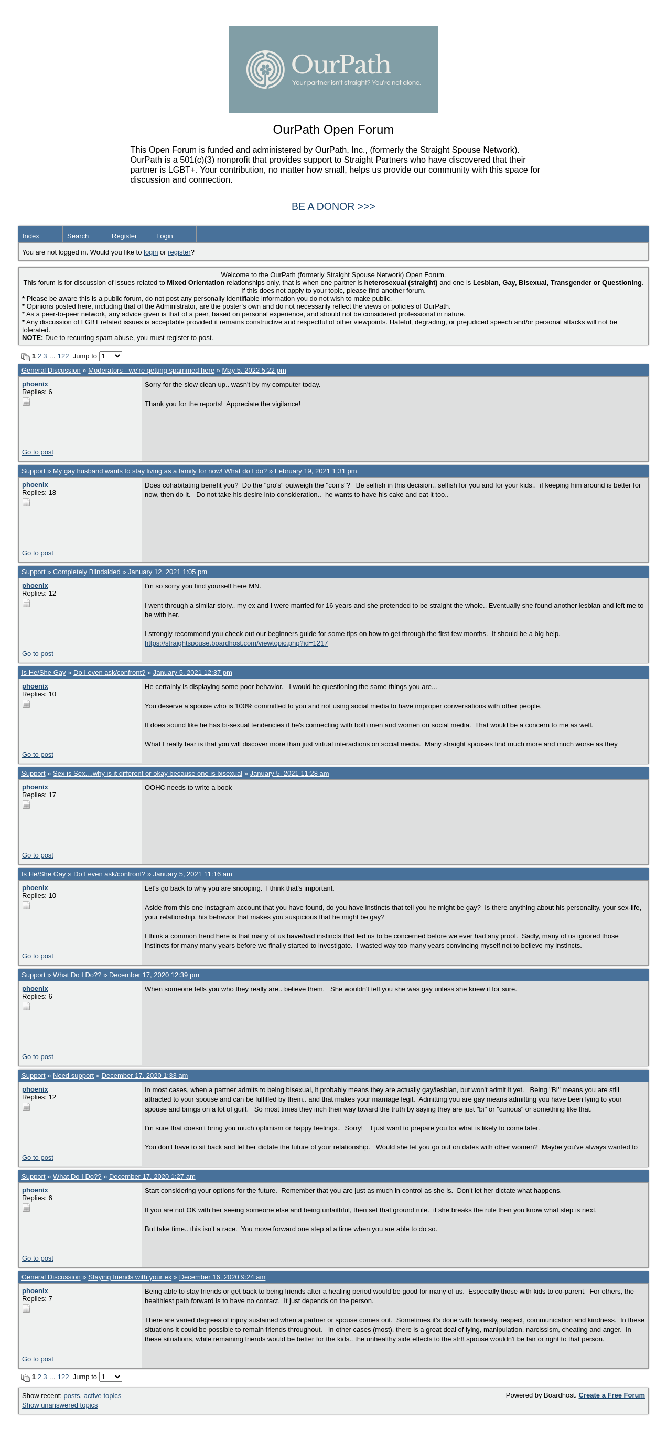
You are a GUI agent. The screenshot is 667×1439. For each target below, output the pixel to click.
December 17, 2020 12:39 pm (154, 975)
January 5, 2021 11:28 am (289, 773)
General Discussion (51, 370)
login (151, 252)
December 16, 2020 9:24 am (222, 1277)
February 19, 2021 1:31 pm (316, 471)
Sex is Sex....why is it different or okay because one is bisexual (147, 773)
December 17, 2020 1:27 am (152, 1176)
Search (78, 236)
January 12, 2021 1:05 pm (167, 572)
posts (72, 1396)
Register (124, 236)
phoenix (35, 384)
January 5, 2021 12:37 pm (192, 672)
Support (33, 471)
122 (63, 356)
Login (164, 236)
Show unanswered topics (60, 1405)
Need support (73, 1076)
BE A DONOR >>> (333, 206)
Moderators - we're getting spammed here (151, 370)
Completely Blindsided (87, 572)
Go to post (37, 452)
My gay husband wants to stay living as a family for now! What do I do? (160, 471)
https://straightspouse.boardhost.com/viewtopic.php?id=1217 (236, 643)
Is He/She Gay (43, 672)
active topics (103, 1396)
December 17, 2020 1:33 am (145, 1076)
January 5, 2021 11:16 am (192, 874)
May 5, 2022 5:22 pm (254, 370)
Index (31, 236)
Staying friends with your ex (129, 1277)
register (179, 252)
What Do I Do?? (77, 975)
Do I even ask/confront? (109, 672)
